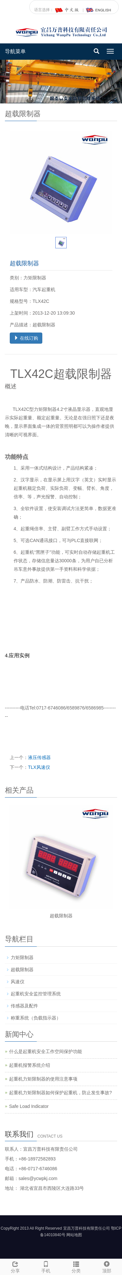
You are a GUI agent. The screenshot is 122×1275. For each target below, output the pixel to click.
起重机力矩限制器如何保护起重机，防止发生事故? (60, 1092)
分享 (15, 1266)
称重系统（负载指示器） (36, 1017)
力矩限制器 (22, 957)
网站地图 (74, 1235)
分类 (76, 1266)
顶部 (106, 1266)
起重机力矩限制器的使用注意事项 (43, 1078)
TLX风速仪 (39, 767)
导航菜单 (15, 51)
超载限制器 (61, 915)
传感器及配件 (24, 1005)
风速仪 (17, 981)
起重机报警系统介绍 (29, 1065)
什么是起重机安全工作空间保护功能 (45, 1051)
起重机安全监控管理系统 (36, 993)
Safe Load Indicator (28, 1106)
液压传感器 (39, 757)
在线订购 (26, 338)
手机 (46, 1266)
